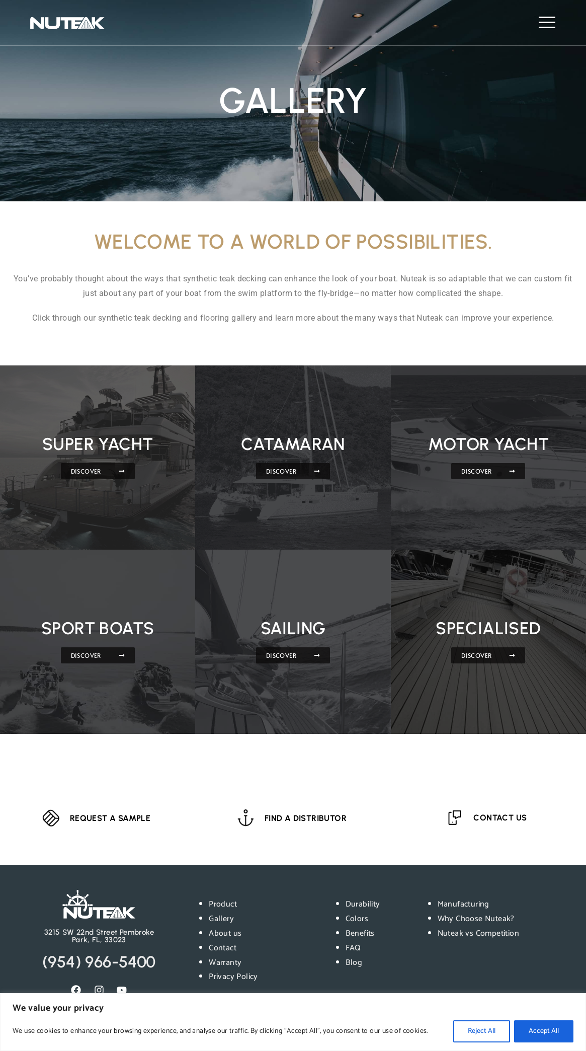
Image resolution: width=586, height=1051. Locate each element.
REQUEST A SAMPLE (110, 817)
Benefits (360, 933)
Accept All (544, 1031)
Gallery (221, 919)
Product (223, 904)
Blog (354, 962)
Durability (363, 904)
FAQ (353, 948)
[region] (293, 1022)
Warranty (225, 962)
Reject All (481, 1031)
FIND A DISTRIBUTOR (306, 818)
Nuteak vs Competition (478, 933)
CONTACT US (500, 817)
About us (225, 933)
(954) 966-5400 (99, 961)
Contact (222, 948)
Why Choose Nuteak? (476, 919)
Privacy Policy (233, 977)
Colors (357, 919)
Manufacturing (463, 904)
